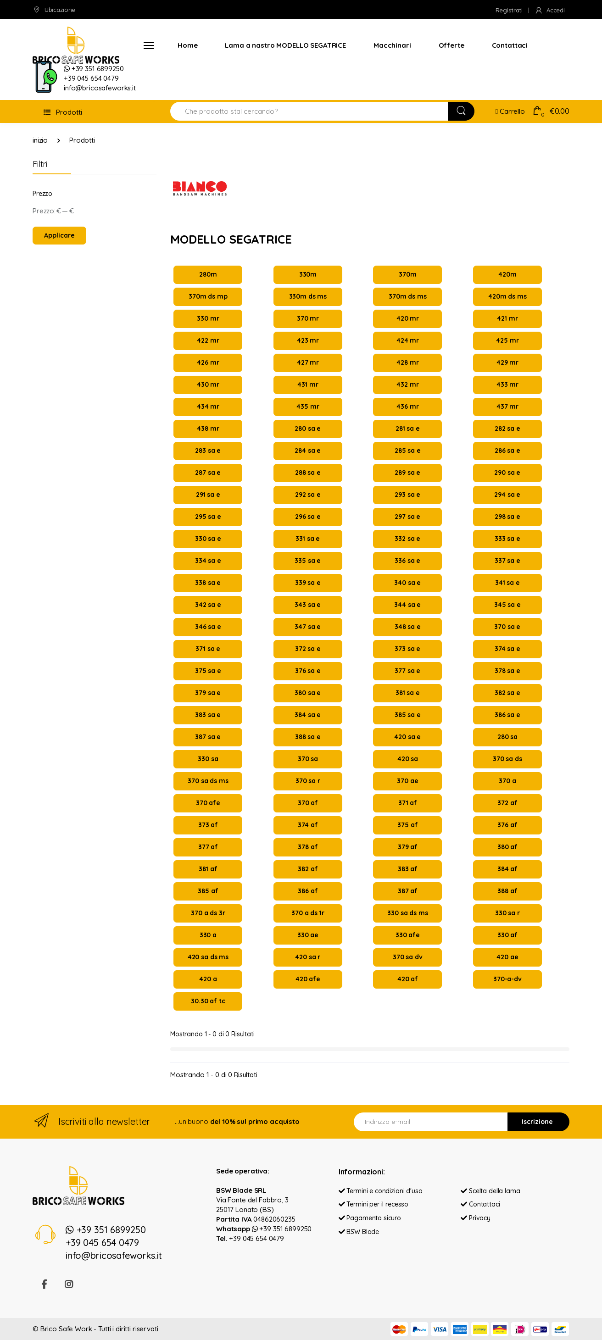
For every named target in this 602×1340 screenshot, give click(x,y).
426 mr (208, 362)
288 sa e (308, 472)
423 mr (308, 340)
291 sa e (208, 494)
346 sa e (208, 627)
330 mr (208, 318)
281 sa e (408, 428)
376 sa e (308, 671)
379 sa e (208, 693)
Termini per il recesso (374, 1205)
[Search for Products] (309, 111)
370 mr (308, 318)
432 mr (407, 384)
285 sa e (408, 450)
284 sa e (308, 450)
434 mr (208, 406)
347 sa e (308, 627)
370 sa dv (408, 957)
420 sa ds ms (208, 957)
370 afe (208, 803)
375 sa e (208, 671)
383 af (408, 869)
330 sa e (208, 538)
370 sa (308, 759)
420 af (407, 979)
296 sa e (308, 516)
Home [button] (187, 45)
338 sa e (208, 582)
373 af (208, 825)
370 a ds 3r (208, 913)
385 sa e (408, 715)
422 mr (208, 340)
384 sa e (308, 715)
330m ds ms (308, 296)
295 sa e (208, 516)
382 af (308, 869)
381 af (208, 869)
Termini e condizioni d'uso (381, 1191)
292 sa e (308, 494)
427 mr (308, 362)
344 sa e (407, 604)
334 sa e (208, 560)
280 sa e (308, 428)
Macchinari (392, 45)
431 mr (307, 384)
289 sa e (407, 472)
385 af (208, 891)
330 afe (408, 935)
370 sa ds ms (208, 781)
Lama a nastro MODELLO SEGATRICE (285, 45)
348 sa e (408, 627)
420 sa (407, 759)
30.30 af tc (208, 1001)
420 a (208, 979)
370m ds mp (208, 296)
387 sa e (208, 737)
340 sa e (407, 582)
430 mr (208, 384)
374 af (308, 825)
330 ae (307, 935)
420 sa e (407, 737)
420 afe (307, 979)
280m (208, 274)
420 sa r (307, 957)
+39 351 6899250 (282, 1228)
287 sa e (208, 472)
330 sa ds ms (407, 913)
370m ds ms (408, 296)
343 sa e (308, 604)
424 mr (407, 340)
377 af (208, 847)
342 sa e (208, 604)
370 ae (407, 781)
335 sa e (308, 560)
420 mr (407, 318)
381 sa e (408, 693)
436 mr (407, 406)
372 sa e (308, 649)
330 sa (208, 759)
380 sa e (308, 693)
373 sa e (407, 649)
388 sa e (308, 737)
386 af (308, 891)
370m (407, 274)
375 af (407, 825)
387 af (408, 891)
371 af (407, 803)
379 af (408, 847)
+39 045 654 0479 (256, 1238)
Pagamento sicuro (370, 1218)
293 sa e (407, 494)
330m (308, 274)
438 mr (208, 428)
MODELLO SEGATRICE (231, 239)
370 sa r (307, 781)
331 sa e (307, 538)
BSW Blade (359, 1232)
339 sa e (308, 582)
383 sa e (208, 715)
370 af (308, 803)
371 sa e (207, 649)
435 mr (307, 406)
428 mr (407, 362)
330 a (208, 935)
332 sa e (407, 538)
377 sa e (407, 671)
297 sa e (407, 516)
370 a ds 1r (307, 913)
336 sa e (407, 560)
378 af (308, 847)
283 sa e (208, 450)
